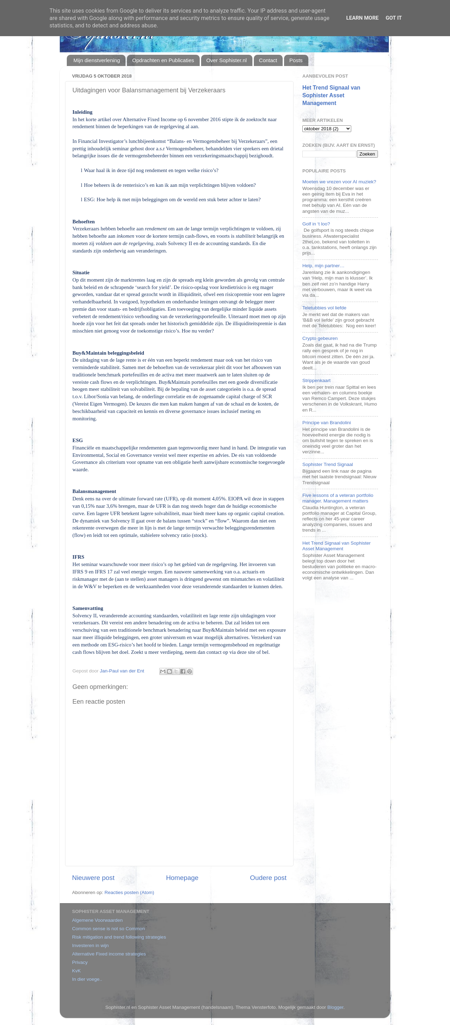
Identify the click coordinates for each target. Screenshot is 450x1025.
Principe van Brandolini (326, 422)
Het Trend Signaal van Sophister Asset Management (331, 95)
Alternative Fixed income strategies (109, 954)
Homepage (182, 877)
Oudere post (268, 877)
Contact (268, 60)
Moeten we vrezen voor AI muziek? (339, 181)
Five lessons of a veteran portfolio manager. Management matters (337, 498)
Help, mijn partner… (323, 265)
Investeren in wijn (90, 945)
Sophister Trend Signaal (327, 464)
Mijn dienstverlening (96, 60)
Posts (296, 60)
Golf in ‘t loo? (316, 223)
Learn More (362, 18)
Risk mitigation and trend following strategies (119, 937)
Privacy (80, 962)
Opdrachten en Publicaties (163, 60)
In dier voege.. (87, 979)
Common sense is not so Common (108, 928)
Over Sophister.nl (226, 60)
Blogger (335, 1007)
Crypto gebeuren (320, 338)
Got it (394, 18)
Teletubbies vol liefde (324, 307)
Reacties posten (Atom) (129, 892)
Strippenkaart (316, 380)
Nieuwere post (93, 877)
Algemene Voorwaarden (97, 920)
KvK (76, 970)
